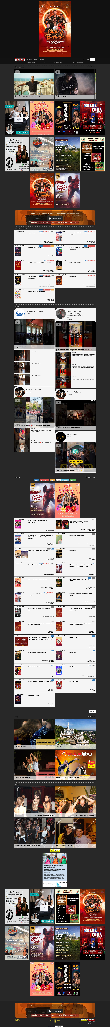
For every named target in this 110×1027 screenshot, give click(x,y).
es (88, 59)
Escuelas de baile (31, 62)
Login (92, 59)
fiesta (36, 480)
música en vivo (44, 480)
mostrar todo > (91, 67)
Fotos (35, 59)
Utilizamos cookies (51, 1026)
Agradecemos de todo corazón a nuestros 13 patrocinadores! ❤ (55, 222)
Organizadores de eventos (77, 62)
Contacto (17, 1019)
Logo (55, 1019)
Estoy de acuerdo (59, 1026)
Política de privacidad (55, 1020)
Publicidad (17, 1020)
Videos (42, 59)
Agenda (29, 59)
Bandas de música (58, 62)
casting (73, 480)
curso (58, 480)
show (52, 480)
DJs (44, 62)
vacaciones (65, 480)
